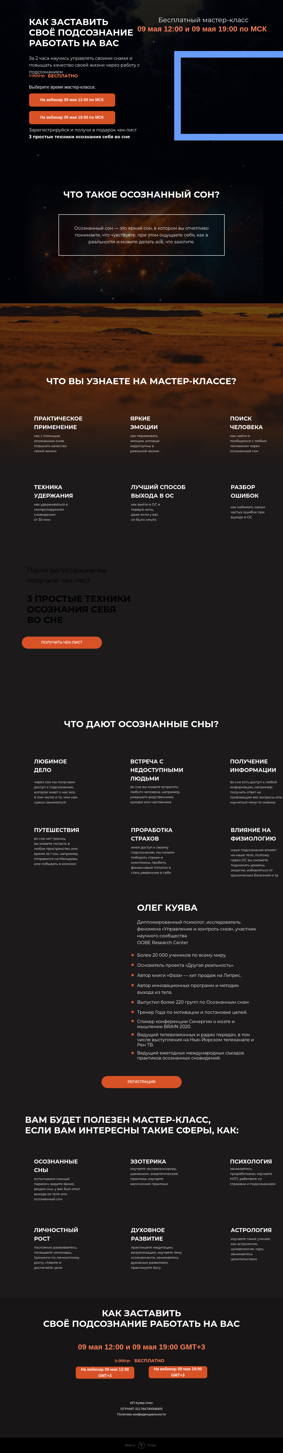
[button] (72, 100)
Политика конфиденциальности (141, 1414)
